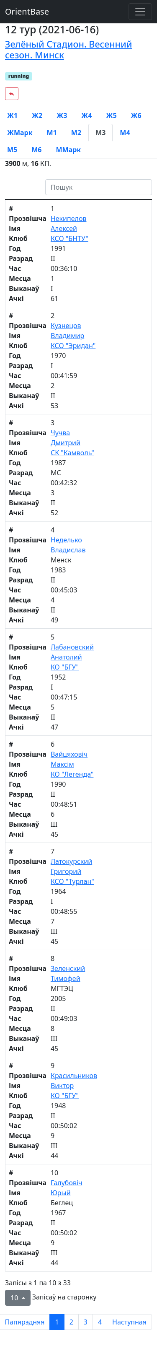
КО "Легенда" (72, 774)
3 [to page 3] (86, 1322)
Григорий (66, 871)
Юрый (61, 1192)
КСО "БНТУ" (69, 238)
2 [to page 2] (71, 1322)
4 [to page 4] (100, 1322)
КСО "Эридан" (73, 345)
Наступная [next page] (129, 1322)
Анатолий (66, 657)
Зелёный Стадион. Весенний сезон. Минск (68, 49)
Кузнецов (66, 325)
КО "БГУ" (65, 667)
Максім (62, 764)
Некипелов (69, 218)
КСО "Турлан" (72, 881)
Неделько (66, 539)
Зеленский (68, 968)
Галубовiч (66, 1182)
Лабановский (72, 647)
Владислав (68, 549)
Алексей (64, 228)
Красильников (74, 1075)
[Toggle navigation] (140, 11)
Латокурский (71, 861)
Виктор (62, 1085)
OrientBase (27, 11)
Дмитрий (65, 442)
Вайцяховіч (69, 754)
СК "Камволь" (72, 452)
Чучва (60, 432)
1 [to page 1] (57, 1322)
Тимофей (65, 978)
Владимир (67, 335)
